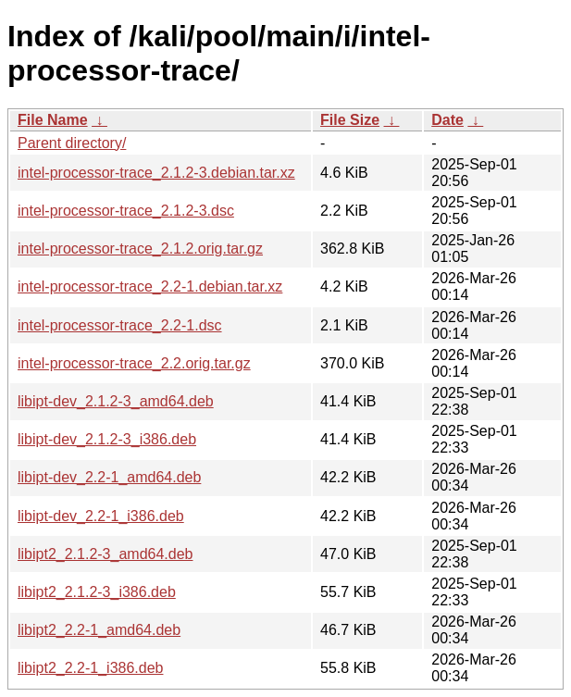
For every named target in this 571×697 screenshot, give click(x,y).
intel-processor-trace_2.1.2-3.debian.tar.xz (156, 172)
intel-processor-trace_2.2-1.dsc (120, 325)
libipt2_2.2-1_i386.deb (90, 668)
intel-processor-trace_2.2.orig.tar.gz (134, 363)
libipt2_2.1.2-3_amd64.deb (105, 554)
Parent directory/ (72, 143)
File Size (349, 120)
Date (447, 120)
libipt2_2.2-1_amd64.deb (99, 630)
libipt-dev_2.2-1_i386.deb (101, 516)
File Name (53, 120)
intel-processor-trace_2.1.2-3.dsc (126, 210)
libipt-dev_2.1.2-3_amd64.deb (116, 401)
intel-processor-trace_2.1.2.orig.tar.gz (140, 248)
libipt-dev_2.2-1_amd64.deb (109, 477)
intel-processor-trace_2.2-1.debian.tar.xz (150, 286)
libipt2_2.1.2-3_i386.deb (97, 592)
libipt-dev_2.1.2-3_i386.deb (107, 439)
